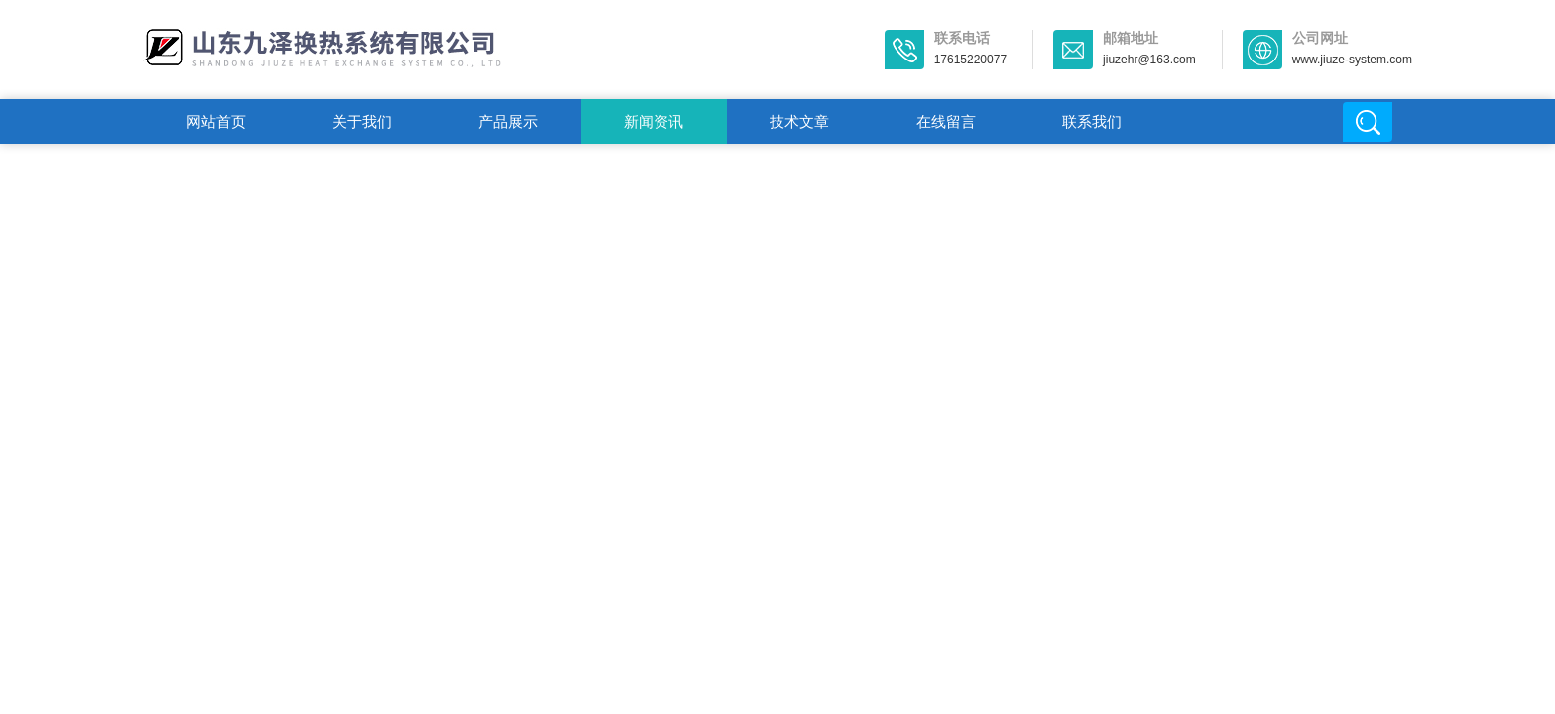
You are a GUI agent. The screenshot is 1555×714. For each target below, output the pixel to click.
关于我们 (362, 121)
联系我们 (1092, 121)
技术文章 (799, 121)
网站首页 (216, 121)
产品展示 (508, 121)
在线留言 (946, 121)
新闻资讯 (653, 121)
